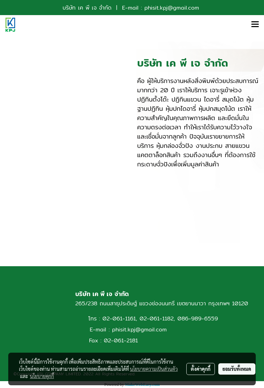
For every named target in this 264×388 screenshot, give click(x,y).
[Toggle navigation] (255, 24)
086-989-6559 (197, 318)
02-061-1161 (119, 318)
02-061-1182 (157, 318)
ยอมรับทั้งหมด (236, 369)
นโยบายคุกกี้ (42, 376)
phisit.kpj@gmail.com (171, 7)
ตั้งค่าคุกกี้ (200, 369)
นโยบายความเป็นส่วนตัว (154, 369)
